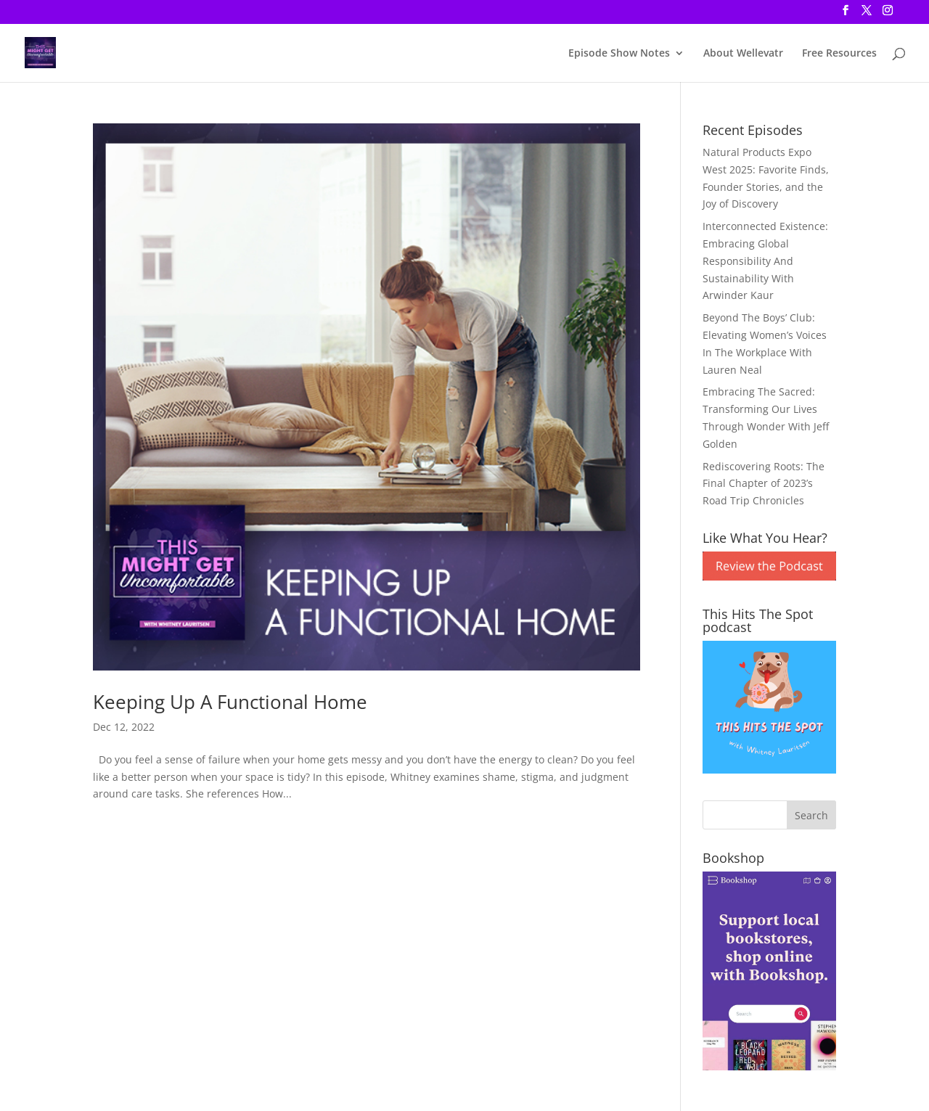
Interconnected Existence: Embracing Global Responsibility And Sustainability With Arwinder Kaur (765, 260)
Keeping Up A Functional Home (230, 702)
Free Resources (839, 54)
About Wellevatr (743, 54)
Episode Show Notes (619, 54)
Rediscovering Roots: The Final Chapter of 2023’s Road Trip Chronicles (763, 483)
